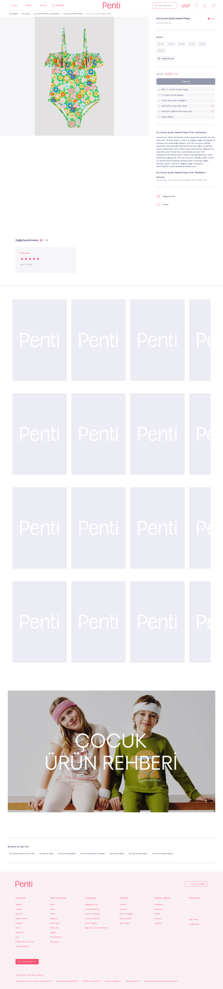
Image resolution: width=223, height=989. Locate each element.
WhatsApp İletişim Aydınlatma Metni (160, 981)
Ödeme (123, 904)
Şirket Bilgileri (91, 923)
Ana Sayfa (13, 14)
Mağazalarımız (91, 904)
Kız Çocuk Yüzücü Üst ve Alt (22, 853)
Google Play (194, 924)
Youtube (158, 918)
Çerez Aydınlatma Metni (66, 981)
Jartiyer (18, 909)
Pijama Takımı (21, 918)
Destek (124, 898)
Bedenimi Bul (166, 58)
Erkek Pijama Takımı (24, 942)
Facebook (158, 909)
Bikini (52, 904)
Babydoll (19, 932)
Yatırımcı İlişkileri (92, 914)
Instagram (158, 904)
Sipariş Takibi (126, 918)
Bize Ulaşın (124, 923)
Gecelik (18, 914)
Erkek (29, 5)
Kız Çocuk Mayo (46, 853)
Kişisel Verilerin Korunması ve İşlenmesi (33, 981)
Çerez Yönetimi (132, 981)
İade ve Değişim (127, 914)
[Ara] (155, 5)
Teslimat (123, 909)
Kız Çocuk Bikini (117, 853)
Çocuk (43, 5)
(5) (213, 18)
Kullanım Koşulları (113, 981)
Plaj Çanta (54, 942)
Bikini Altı (54, 928)
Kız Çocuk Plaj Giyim (138, 853)
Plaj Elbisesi (55, 937)
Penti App (194, 898)
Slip (17, 937)
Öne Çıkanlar (58, 898)
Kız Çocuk (26, 14)
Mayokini (54, 918)
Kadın (14, 5)
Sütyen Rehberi (22, 946)
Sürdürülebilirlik (92, 909)
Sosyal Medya (162, 898)
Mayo (52, 909)
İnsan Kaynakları (92, 918)
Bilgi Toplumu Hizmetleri (96, 928)
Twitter (157, 914)
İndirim (60, 5)
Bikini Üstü (55, 923)
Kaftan (53, 932)
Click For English (198, 884)
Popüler (20, 898)
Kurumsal (91, 898)
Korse (17, 928)
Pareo (52, 914)
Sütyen (18, 904)
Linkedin (158, 923)
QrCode (195, 909)
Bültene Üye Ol (29, 961)
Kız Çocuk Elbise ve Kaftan (93, 853)
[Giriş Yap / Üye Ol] (205, 5)
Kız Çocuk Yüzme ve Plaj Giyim (46, 14)
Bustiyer (19, 923)
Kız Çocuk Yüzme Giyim (73, 14)
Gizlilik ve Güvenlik (91, 981)
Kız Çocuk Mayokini (67, 853)
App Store (193, 919)
